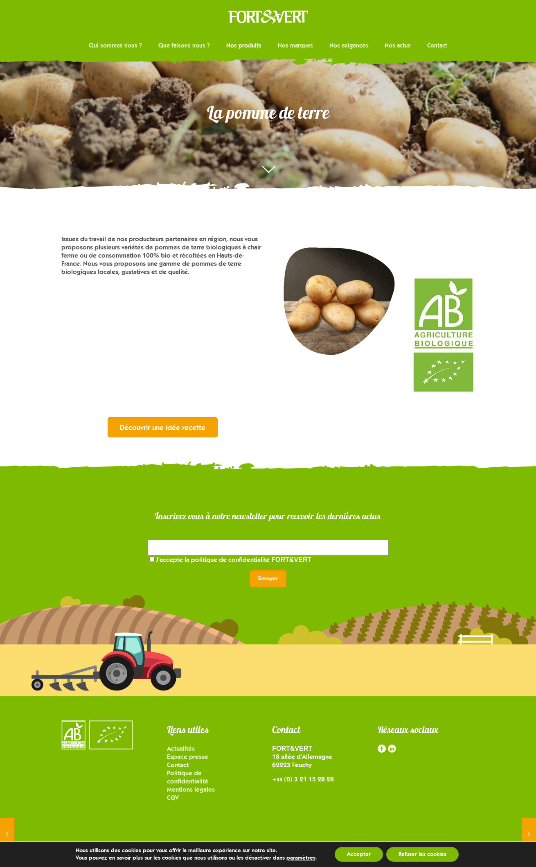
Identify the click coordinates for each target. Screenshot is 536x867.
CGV (173, 797)
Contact (178, 765)
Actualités (181, 748)
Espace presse (187, 757)
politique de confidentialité (251, 560)
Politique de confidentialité (187, 777)
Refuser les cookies (422, 854)
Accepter (359, 854)
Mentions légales (191, 789)
